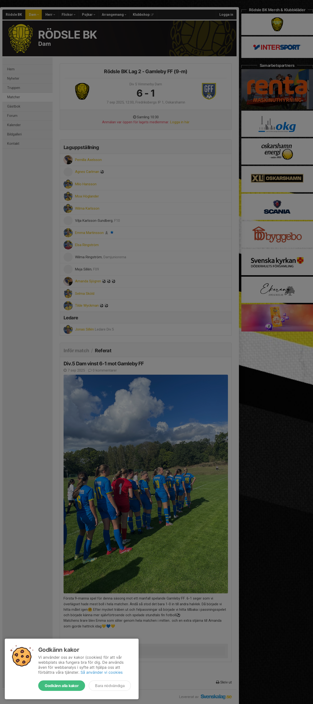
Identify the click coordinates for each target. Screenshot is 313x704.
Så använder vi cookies (102, 672)
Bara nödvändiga (109, 685)
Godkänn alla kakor (62, 685)
